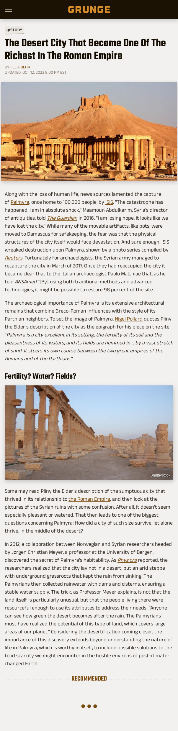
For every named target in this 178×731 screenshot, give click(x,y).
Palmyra (20, 202)
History (14, 29)
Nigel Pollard (129, 319)
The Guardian (62, 218)
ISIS (109, 202)
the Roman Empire (89, 499)
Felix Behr (20, 67)
